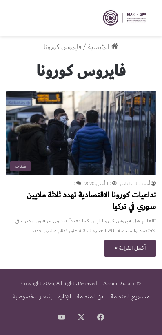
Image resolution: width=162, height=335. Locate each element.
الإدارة (64, 296)
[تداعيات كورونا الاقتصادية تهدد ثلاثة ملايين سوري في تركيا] (81, 133)
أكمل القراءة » (130, 248)
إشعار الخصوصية (32, 296)
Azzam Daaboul (119, 283)
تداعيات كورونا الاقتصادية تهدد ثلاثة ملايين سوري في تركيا (91, 200)
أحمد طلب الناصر (135, 184)
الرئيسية (103, 47)
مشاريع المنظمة (130, 296)
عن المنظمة (91, 296)
